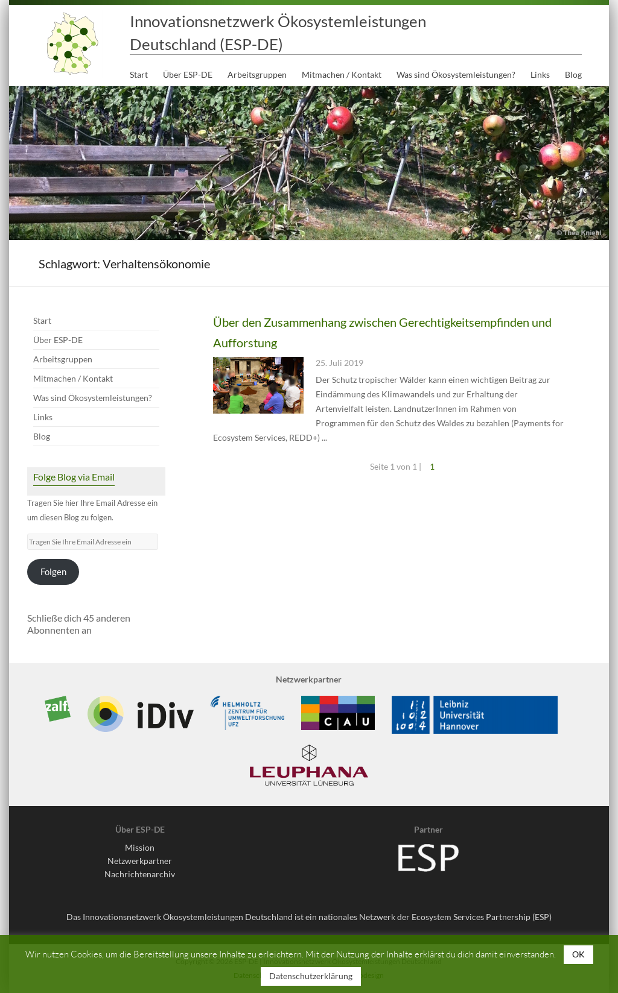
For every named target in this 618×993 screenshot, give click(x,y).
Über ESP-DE (187, 74)
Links (540, 74)
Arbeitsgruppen (257, 74)
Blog (573, 74)
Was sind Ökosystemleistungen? (456, 74)
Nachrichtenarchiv (139, 874)
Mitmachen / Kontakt (341, 74)
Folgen (53, 572)
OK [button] (578, 954)
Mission (139, 847)
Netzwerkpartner (139, 861)
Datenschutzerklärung (310, 976)
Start (139, 74)
